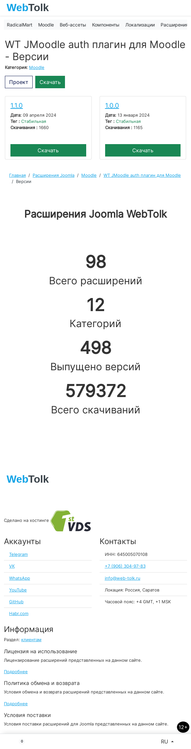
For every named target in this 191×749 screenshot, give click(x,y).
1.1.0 (16, 105)
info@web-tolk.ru (122, 578)
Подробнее (16, 671)
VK (12, 566)
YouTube (18, 590)
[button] (19, 741)
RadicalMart (19, 24)
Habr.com (18, 613)
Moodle (46, 24)
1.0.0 (112, 105)
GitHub (16, 601)
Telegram (18, 554)
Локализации (140, 24)
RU (165, 741)
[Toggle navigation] (183, 7)
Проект (18, 82)
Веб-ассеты (73, 24)
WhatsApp (19, 578)
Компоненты (105, 24)
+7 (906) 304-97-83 (125, 566)
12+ (183, 727)
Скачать (50, 82)
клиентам (31, 639)
